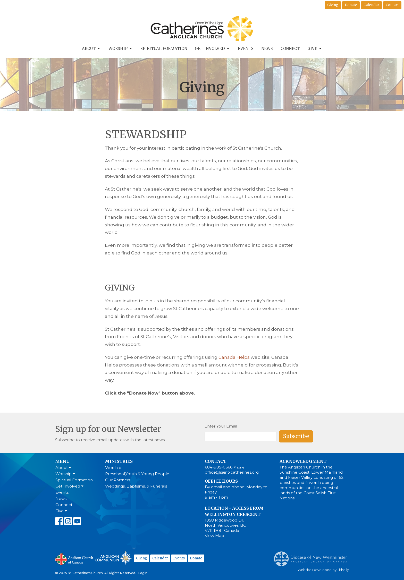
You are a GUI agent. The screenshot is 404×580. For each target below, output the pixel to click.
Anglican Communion (114, 557)
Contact (392, 5)
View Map (214, 535)
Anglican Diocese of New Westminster (312, 556)
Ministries (119, 461)
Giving (332, 5)
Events (246, 48)
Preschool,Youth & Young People (137, 473)
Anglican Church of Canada (74, 558)
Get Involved (212, 48)
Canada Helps (234, 357)
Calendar (371, 5)
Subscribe (296, 436)
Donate (351, 5)
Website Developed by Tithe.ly (323, 570)
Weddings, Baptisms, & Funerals (136, 486)
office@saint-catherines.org (232, 472)
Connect (290, 48)
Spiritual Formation (163, 48)
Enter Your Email (221, 426)
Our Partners (117, 479)
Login (142, 573)
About (91, 48)
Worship (120, 48)
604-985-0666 (218, 467)
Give (314, 48)
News (267, 48)
